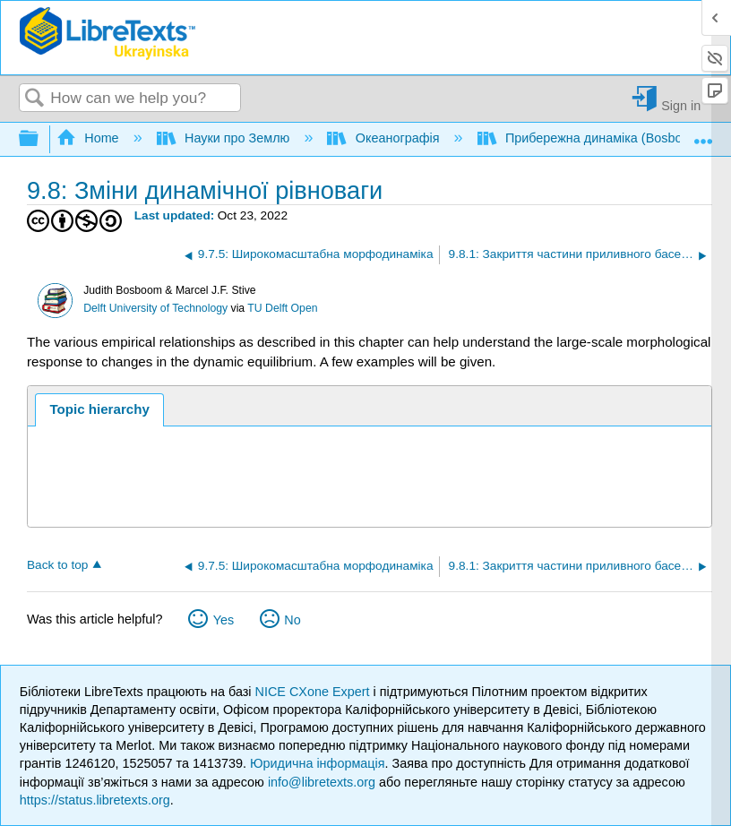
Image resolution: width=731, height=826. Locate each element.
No (292, 620)
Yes (223, 620)
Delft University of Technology (155, 308)
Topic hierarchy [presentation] (99, 409)
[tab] (99, 410)
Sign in (681, 105)
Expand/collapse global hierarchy (40, 139)
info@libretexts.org (321, 782)
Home (89, 138)
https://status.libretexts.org (95, 800)
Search (35, 99)
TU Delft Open (282, 308)
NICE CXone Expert (314, 691)
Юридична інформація (317, 763)
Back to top (57, 565)
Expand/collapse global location (703, 134)
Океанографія (385, 138)
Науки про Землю (225, 138)
